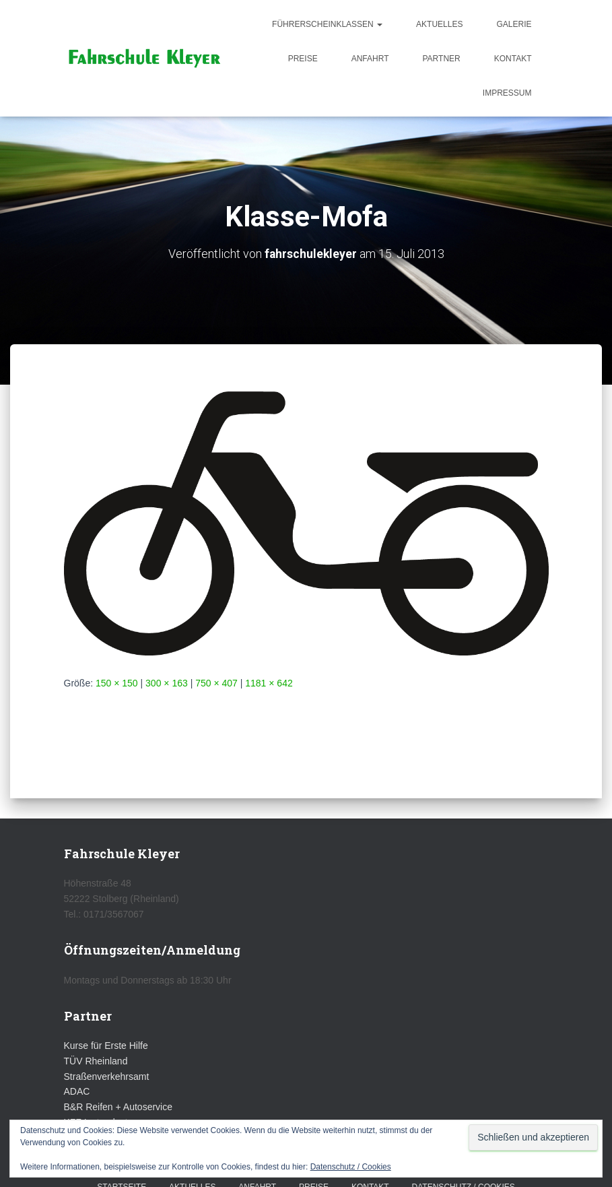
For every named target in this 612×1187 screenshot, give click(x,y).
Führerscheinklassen (327, 24)
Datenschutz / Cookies (350, 1167)
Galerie (513, 24)
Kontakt (513, 58)
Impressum (507, 93)
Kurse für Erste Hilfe (106, 1045)
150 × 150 (117, 682)
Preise (303, 58)
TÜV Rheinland (96, 1061)
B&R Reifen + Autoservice (118, 1106)
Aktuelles (439, 24)
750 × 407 (216, 682)
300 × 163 (166, 682)
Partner (441, 58)
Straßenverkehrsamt (106, 1075)
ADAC (77, 1091)
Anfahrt (370, 58)
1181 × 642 (268, 682)
